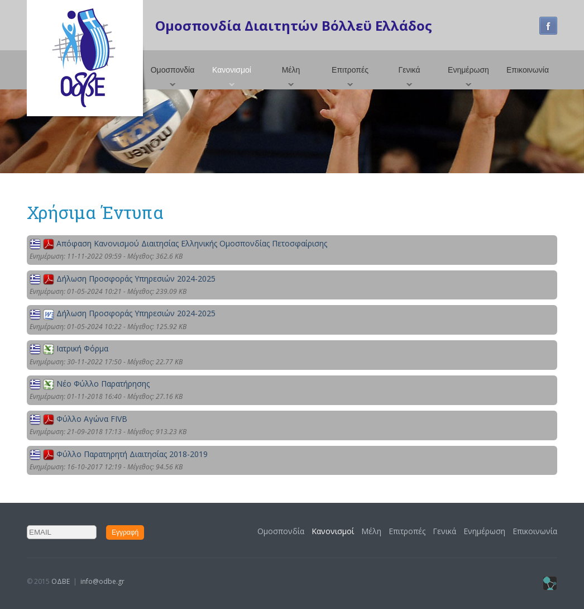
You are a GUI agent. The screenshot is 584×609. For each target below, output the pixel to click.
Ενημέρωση (468, 69)
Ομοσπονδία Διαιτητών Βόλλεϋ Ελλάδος (293, 25)
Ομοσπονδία (173, 69)
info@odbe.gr (102, 581)
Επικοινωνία (527, 69)
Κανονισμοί (231, 69)
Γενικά (409, 69)
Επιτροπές (350, 69)
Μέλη (291, 69)
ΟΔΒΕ (60, 581)
